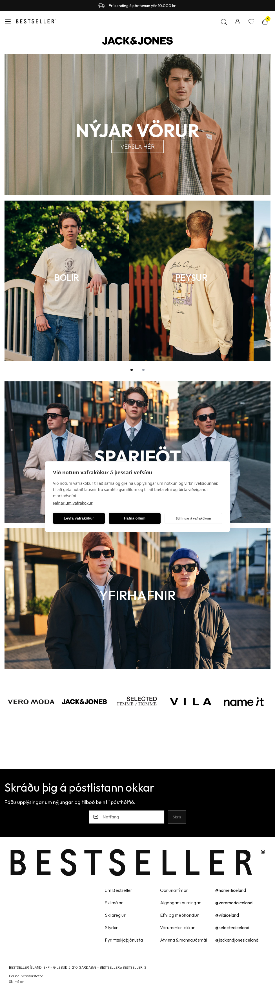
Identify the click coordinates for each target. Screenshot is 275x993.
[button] (8, 21)
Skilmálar (16, 981)
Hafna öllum (135, 518)
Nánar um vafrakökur (73, 502)
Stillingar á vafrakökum (193, 518)
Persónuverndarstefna (26, 976)
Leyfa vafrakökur (79, 518)
